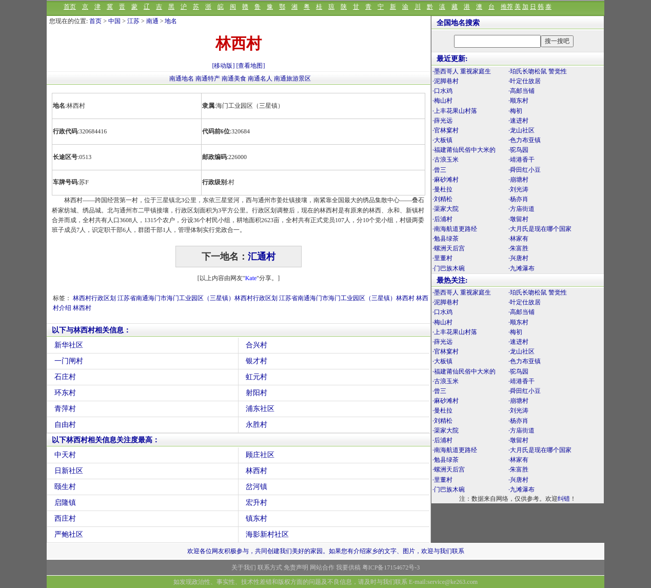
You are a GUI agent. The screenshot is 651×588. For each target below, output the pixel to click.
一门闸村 (68, 361)
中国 (114, 21)
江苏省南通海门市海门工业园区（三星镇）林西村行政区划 (197, 298)
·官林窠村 (445, 130)
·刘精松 (442, 199)
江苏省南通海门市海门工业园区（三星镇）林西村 (347, 298)
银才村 (256, 361)
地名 (171, 21)
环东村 (65, 393)
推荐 (507, 6)
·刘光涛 (518, 189)
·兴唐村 (518, 258)
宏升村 (256, 502)
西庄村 (65, 518)
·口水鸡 (442, 90)
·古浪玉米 (445, 159)
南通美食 (235, 78)
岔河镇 (256, 487)
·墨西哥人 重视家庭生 (461, 71)
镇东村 (256, 518)
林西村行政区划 (94, 298)
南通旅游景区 (292, 78)
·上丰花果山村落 (454, 110)
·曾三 (439, 169)
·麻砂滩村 (445, 179)
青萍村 (65, 409)
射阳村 (256, 393)
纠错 (564, 498)
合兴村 (256, 345)
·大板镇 (442, 140)
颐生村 (65, 487)
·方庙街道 (521, 208)
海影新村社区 (267, 534)
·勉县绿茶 (445, 238)
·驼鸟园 (518, 149)
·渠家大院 (445, 208)
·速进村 (518, 120)
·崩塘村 (518, 179)
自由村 (65, 424)
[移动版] (223, 65)
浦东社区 (260, 409)
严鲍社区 (68, 534)
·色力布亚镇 (524, 140)
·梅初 (515, 110)
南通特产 (208, 78)
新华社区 (68, 345)
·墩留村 (518, 219)
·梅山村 (442, 100)
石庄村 (65, 377)
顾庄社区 (260, 455)
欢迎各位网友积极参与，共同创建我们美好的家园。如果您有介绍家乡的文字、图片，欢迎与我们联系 (325, 551)
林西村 (82, 307)
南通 (152, 21)
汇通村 (261, 256)
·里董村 (442, 258)
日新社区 (68, 471)
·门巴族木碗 (448, 268)
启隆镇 (65, 502)
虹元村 (256, 377)
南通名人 (261, 78)
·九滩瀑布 (521, 268)
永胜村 (256, 424)
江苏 (133, 21)
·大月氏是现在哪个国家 (539, 228)
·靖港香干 (521, 159)
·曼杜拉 (442, 189)
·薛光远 (442, 120)
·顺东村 (518, 100)
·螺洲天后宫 (448, 248)
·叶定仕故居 (524, 81)
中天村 (65, 455)
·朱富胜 (518, 248)
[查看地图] (250, 65)
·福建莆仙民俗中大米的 (464, 149)
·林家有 (518, 238)
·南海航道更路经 (454, 228)
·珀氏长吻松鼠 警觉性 (537, 71)
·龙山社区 (521, 130)
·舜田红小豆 (524, 169)
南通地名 (182, 78)
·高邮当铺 (521, 90)
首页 (70, 6)
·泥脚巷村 (445, 81)
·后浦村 (442, 219)
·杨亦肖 (518, 199)
